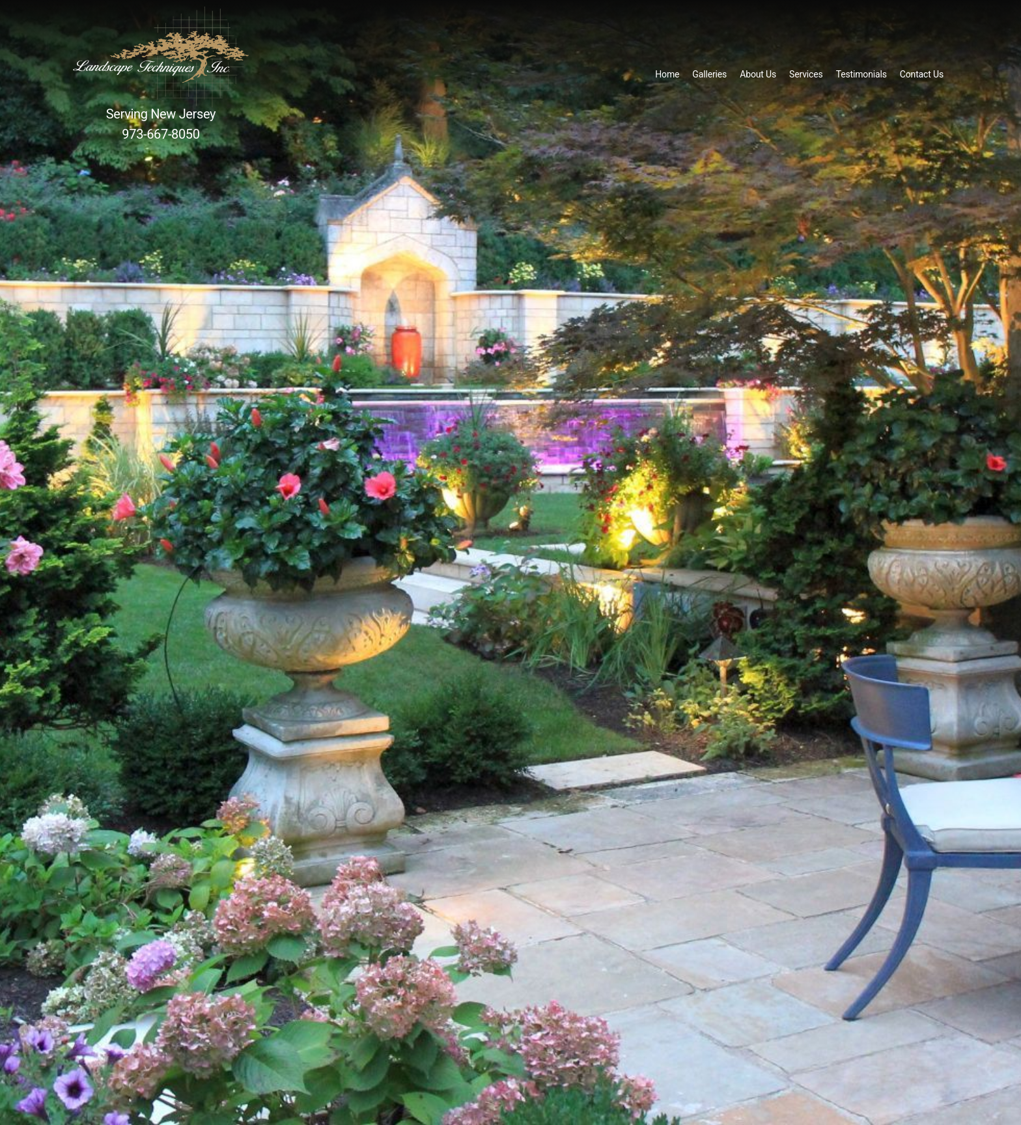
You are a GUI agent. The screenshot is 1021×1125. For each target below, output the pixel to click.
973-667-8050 (160, 134)
